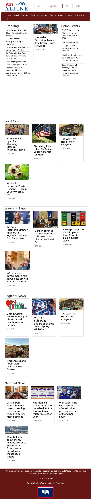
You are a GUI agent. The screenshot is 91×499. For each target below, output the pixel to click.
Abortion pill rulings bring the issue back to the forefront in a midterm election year (42, 409)
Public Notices (78, 6)
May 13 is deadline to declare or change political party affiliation (44, 323)
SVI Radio (67, 6)
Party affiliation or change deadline (70, 44)
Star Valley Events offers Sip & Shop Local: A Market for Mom (44, 150)
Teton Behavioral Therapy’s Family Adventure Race (69, 68)
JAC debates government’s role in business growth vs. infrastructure (17, 277)
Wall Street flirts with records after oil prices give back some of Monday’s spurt (68, 409)
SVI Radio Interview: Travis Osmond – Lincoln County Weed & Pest (16, 56)
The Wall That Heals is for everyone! (68, 141)
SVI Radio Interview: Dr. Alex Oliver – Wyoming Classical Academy (17, 33)
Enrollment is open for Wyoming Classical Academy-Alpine (16, 144)
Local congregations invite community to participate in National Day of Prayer (16, 64)
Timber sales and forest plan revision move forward (16, 365)
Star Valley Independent (52, 6)
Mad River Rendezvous (72, 55)
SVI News (38, 6)
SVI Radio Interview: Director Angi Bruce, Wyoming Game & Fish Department (17, 232)
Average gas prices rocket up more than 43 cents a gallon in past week (73, 235)
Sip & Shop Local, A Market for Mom (70, 31)
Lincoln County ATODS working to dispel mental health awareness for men (17, 319)
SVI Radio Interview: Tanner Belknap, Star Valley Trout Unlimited (16, 41)
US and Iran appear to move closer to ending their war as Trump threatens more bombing (16, 409)
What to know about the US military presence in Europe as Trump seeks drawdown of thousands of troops (16, 446)
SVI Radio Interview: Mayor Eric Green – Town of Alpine (45, 41)
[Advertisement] (45, 100)
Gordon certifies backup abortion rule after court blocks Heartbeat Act (18, 73)
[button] (8, 19)
